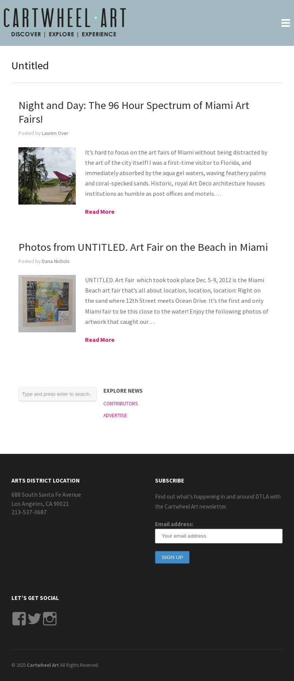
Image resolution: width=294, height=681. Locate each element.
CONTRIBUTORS (120, 403)
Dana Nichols (55, 261)
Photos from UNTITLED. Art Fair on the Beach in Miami (143, 247)
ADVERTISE (115, 415)
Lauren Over (55, 133)
